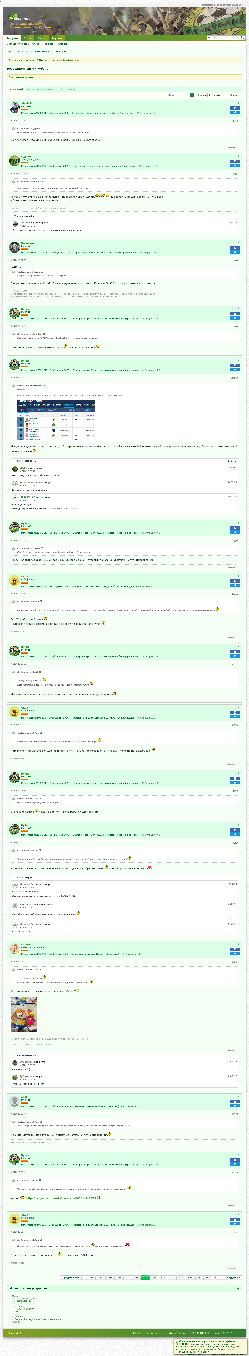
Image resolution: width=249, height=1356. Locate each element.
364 (100, 1277)
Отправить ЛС (147, 113)
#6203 (235, 664)
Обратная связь (156, 1333)
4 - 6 (230, 461)
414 (145, 1277)
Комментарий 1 (25, 216)
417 (172, 1277)
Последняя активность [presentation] (41, 89)
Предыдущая (70, 1277)
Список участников (42, 44)
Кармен (26, 944)
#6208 (235, 1114)
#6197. (233, 222)
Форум (20, 51)
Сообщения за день (18, 44)
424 (181, 1277)
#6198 (235, 260)
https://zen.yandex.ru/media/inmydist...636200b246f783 (61, 1198)
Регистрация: (28, 113)
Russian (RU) (16, 1333)
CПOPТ (21, 1303)
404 (110, 1277)
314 (91, 1277)
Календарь (63, 44)
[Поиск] (223, 37)
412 (128, 1277)
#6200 (234, 378)
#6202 (235, 594)
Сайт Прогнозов (199, 1333)
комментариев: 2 (26, 1055)
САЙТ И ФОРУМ (25, 1309)
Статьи (41, 38)
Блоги (27, 38)
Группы (57, 38)
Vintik (23, 467)
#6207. (233, 1061)
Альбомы (17, 1322)
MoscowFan (27, 482)
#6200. (232, 467)
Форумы (12, 38)
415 (154, 1277)
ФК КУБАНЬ (61, 51)
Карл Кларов (28, 904)
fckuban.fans (71, 60)
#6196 (235, 121)
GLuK (24, 576)
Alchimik (27, 103)
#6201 (235, 540)
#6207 (235, 962)
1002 (217, 1277)
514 (199, 1277)
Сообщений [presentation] (16, 89)
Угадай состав (177, 1333)
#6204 (235, 725)
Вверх (239, 1333)
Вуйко (25, 309)
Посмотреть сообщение (42, 128)
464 (190, 1277)
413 (136, 1277)
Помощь (138, 1333)
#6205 (235, 791)
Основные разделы (39, 51)
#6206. (233, 884)
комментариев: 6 (26, 461)
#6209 (235, 1172)
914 (208, 1277)
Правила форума (222, 1333)
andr (24, 1096)
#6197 (235, 174)
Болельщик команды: (97, 113)
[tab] (16, 89)
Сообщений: (56, 113)
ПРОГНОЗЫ (23, 1306)
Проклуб (19, 1316)
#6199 (235, 326)
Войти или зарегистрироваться (222, 5)
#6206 (235, 842)
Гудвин (26, 156)
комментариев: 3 (26, 878)
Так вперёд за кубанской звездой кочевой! (38, 1319)
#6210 (235, 1232)
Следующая (232, 1277)
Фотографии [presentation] (68, 89)
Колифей (27, 243)
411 (119, 1277)
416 (163, 1277)
